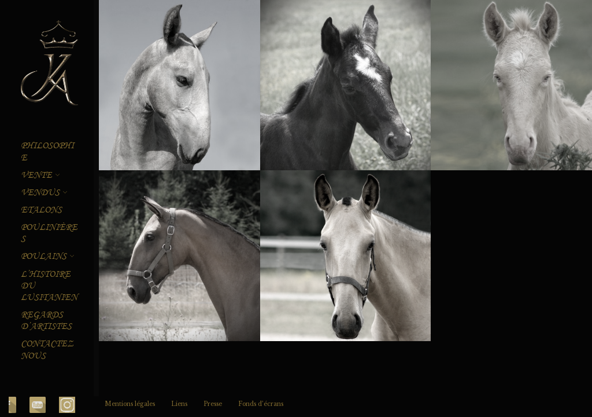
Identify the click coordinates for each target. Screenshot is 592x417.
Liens (179, 404)
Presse (213, 404)
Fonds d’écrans (260, 404)
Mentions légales (130, 404)
